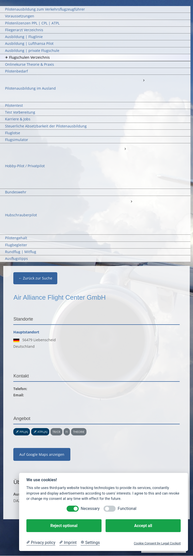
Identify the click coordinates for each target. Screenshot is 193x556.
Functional (127, 508)
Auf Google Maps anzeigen (41, 454)
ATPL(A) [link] (42, 432)
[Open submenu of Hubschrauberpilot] (131, 201)
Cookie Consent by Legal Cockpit (157, 543)
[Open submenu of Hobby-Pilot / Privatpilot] (124, 148)
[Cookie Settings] (90, 542)
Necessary (90, 508)
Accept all (143, 525)
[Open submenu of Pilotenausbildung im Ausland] (143, 80)
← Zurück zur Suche (35, 278)
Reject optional (63, 525)
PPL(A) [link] (24, 432)
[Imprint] (68, 542)
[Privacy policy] (40, 542)
